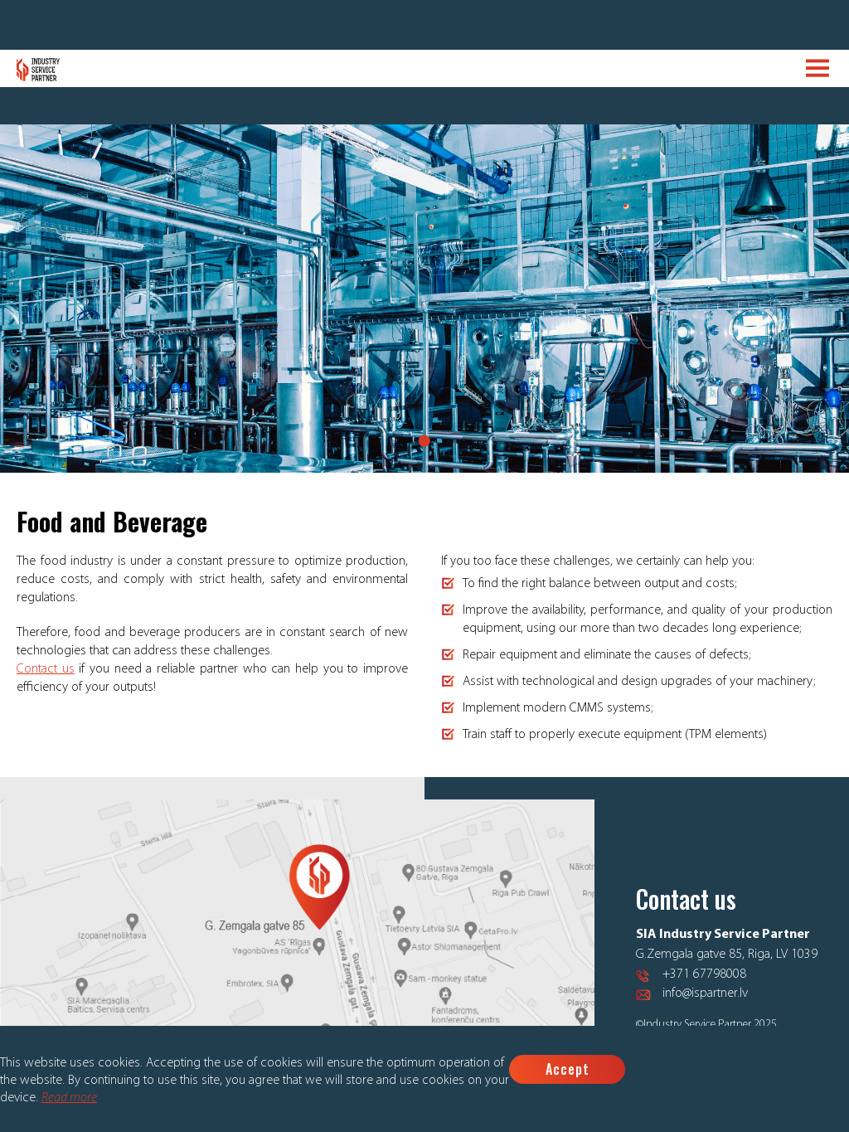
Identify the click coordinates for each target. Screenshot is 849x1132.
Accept (567, 1069)
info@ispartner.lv (705, 993)
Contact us (46, 669)
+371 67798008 (704, 974)
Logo (39, 69)
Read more (69, 1098)
